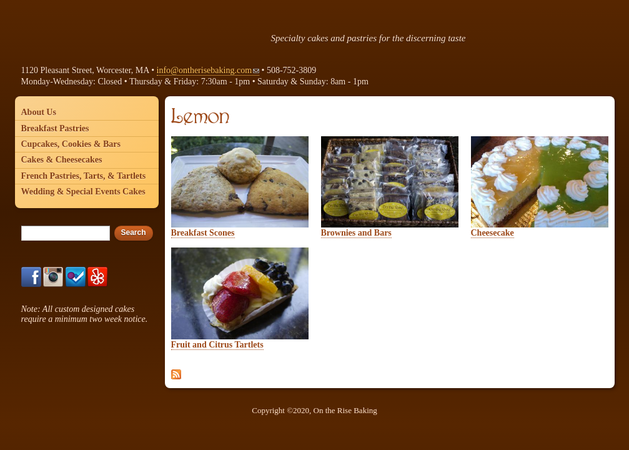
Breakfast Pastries (55, 128)
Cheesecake (492, 233)
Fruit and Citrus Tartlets (217, 344)
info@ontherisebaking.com (208, 70)
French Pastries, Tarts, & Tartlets (83, 176)
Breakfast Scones (203, 233)
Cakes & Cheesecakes (61, 159)
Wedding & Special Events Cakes (83, 191)
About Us (38, 112)
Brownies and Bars (356, 233)
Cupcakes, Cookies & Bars (71, 144)
